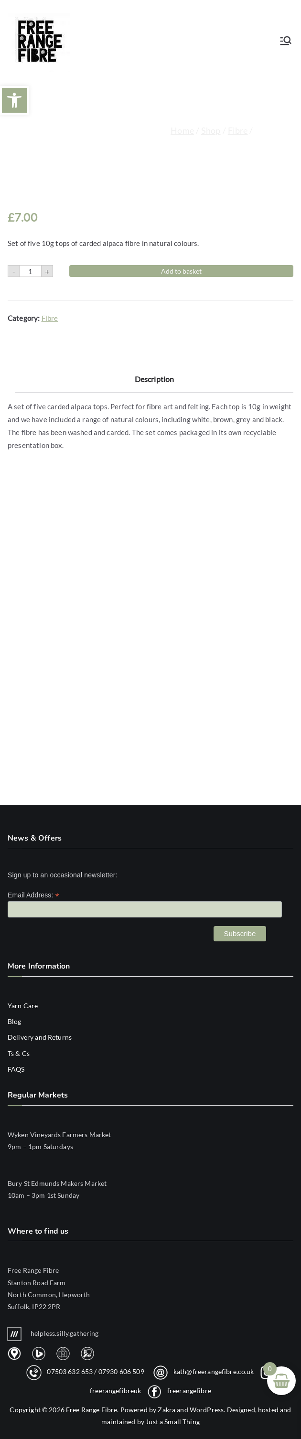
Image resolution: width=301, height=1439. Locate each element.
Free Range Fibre (91, 1410)
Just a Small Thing (173, 1422)
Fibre (238, 130)
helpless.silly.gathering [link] (53, 1333)
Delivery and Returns (40, 1037)
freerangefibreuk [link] (115, 1390)
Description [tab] (154, 409)
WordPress (207, 1410)
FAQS (16, 1069)
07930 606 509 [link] (121, 1371)
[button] (14, 100)
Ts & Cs (19, 1053)
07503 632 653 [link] (70, 1371)
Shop (211, 130)
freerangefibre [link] (189, 1390)
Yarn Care (23, 1006)
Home (182, 130)
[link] (150, 1288)
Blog (15, 1021)
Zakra (166, 1410)
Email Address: (33, 895)
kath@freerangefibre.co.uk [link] (213, 1371)
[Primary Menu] (285, 40)
